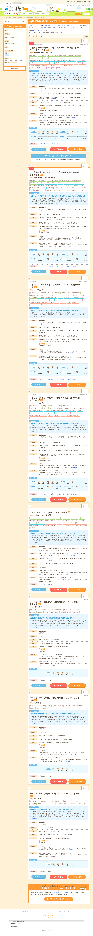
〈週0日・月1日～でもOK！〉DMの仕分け (48, 512)
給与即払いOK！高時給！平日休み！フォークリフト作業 (55, 794)
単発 (45, 27)
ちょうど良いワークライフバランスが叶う (13, 6)
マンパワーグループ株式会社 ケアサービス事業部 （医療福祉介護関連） (58, 266)
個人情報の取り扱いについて (26, 911)
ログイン (86, 13)
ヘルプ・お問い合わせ (68, 5)
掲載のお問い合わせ (86, 5)
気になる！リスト (12, 14)
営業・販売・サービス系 (63, 25)
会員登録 (78, 13)
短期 (42, 27)
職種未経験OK (56, 27)
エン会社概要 (58, 911)
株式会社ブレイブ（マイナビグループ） (49, 143)
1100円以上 (34, 30)
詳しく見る (78, 149)
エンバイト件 (17, 3)
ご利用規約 (38, 911)
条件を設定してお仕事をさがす (59, 899)
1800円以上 (40, 30)
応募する (60, 149)
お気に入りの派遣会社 (43, 13)
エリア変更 (31, 9)
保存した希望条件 (27, 13)
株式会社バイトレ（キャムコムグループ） (49, 584)
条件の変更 (15, 68)
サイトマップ (77, 5)
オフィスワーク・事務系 (51, 25)
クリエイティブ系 (74, 25)
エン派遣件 (7, 3)
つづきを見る (54, 98)
